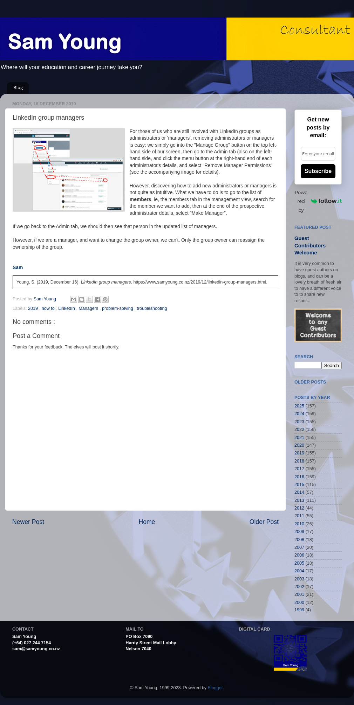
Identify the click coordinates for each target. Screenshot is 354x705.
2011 (299, 515)
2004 (299, 570)
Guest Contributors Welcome (310, 245)
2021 (299, 437)
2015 (299, 484)
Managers (89, 308)
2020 (299, 445)
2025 (299, 406)
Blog (18, 88)
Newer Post (28, 521)
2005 (299, 563)
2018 (299, 461)
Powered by (318, 201)
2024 (299, 413)
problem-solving (118, 308)
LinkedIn (67, 308)
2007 (299, 547)
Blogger (215, 687)
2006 (299, 555)
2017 (299, 468)
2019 (33, 308)
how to (49, 308)
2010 (299, 523)
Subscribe (318, 171)
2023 (299, 421)
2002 (299, 586)
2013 (299, 500)
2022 (299, 429)
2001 (299, 594)
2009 (299, 531)
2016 (299, 476)
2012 (299, 508)
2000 (299, 602)
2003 (299, 579)
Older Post (264, 521)
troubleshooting (152, 308)
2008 (299, 539)
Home (146, 521)
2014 (299, 492)
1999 (299, 609)
